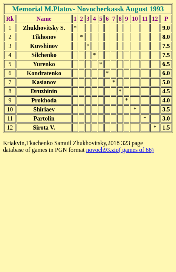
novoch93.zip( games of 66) (120, 150)
